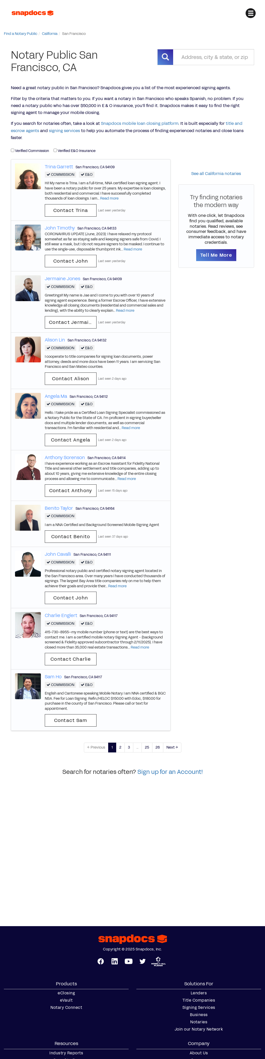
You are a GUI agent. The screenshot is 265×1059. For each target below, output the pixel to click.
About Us (199, 1053)
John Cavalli (58, 554)
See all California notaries (216, 174)
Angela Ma (56, 396)
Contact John (70, 261)
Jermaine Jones (62, 278)
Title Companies (198, 1000)
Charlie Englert (61, 615)
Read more (109, 198)
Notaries (198, 1022)
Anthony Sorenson (65, 457)
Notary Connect (66, 1007)
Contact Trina (70, 210)
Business (199, 1014)
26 (158, 747)
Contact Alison (71, 378)
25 (147, 747)
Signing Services (198, 1007)
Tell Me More (216, 255)
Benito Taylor (59, 508)
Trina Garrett (59, 166)
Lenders (199, 993)
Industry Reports (66, 1053)
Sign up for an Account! (170, 772)
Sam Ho (53, 676)
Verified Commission (30, 150)
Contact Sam (70, 720)
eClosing (66, 993)
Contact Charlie (70, 659)
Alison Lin (55, 340)
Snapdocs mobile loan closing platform (139, 123)
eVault (66, 1000)
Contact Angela (71, 440)
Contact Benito (70, 536)
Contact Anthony (70, 490)
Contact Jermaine (72, 322)
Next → (172, 747)
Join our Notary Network (199, 1029)
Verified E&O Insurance (74, 150)
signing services (64, 131)
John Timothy (60, 228)
